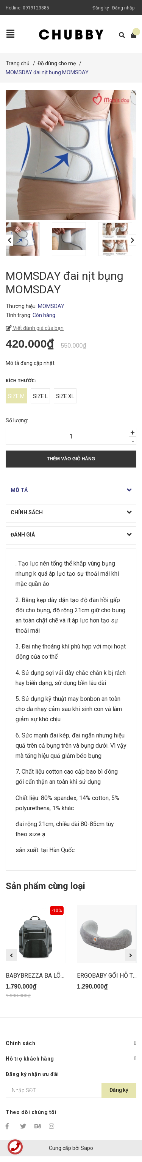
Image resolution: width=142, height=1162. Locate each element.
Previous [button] (9, 240)
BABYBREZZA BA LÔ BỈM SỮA (46, 975)
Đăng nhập (123, 8)
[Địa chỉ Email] (71, 1090)
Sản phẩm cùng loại (45, 886)
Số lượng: (17, 420)
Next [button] (132, 240)
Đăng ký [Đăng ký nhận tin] (118, 1090)
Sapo (87, 1148)
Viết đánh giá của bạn (38, 328)
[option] (25, 239)
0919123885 (36, 8)
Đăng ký (100, 8)
